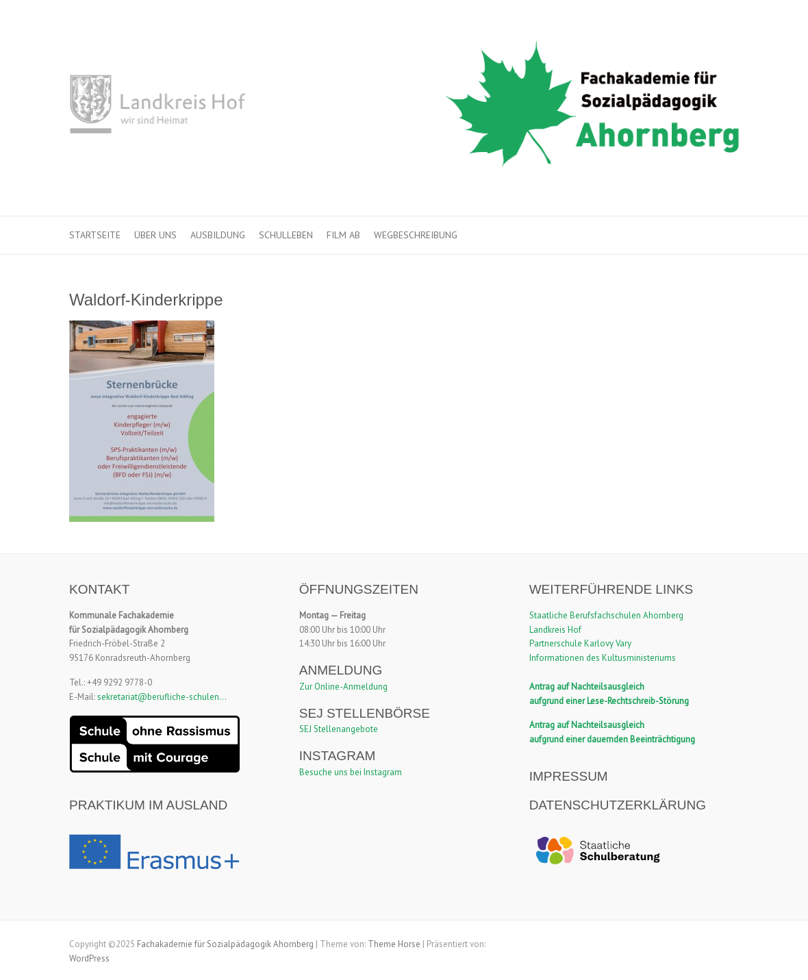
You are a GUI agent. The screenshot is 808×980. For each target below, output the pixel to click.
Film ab (343, 235)
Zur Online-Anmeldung (343, 686)
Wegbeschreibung (415, 235)
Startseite (95, 235)
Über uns (155, 235)
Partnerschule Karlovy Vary (580, 643)
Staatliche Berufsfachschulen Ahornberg (606, 615)
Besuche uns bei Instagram (350, 772)
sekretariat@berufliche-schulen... (162, 697)
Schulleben (286, 235)
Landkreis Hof (555, 630)
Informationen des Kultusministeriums (602, 658)
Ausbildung (217, 235)
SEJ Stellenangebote (338, 729)
